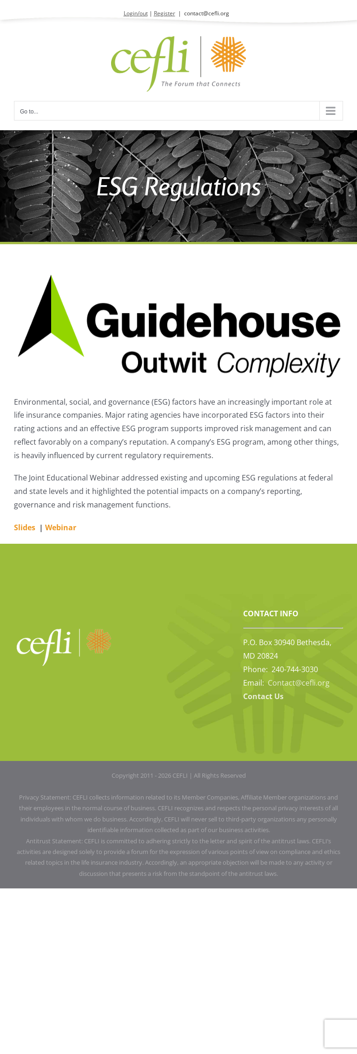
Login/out (136, 13)
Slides (24, 527)
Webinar (60, 527)
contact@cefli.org (206, 13)
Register (164, 13)
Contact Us (263, 696)
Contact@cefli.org (299, 683)
